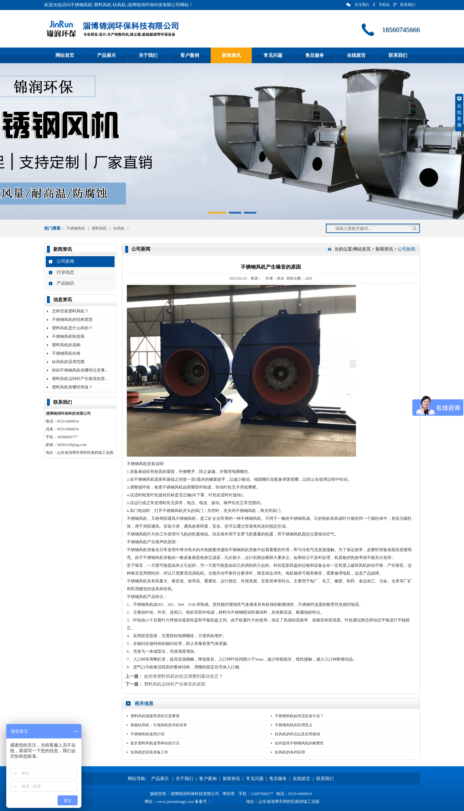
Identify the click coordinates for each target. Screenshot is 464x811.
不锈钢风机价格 (66, 353)
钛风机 (119, 228)
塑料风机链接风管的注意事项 (155, 716)
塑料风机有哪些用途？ (72, 387)
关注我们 (357, 5)
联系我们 (404, 5)
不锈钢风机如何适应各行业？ (299, 716)
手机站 (381, 5)
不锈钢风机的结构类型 (72, 319)
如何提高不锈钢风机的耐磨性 (299, 743)
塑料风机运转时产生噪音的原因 (174, 684)
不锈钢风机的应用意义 (293, 725)
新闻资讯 (231, 55)
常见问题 (273, 55)
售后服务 (314, 55)
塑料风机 (99, 228)
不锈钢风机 (75, 228)
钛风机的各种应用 (290, 752)
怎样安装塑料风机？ (70, 311)
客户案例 (189, 55)
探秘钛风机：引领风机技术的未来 (159, 725)
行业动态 (65, 272)
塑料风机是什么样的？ (72, 328)
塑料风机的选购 (66, 344)
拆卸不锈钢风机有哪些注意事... (80, 370)
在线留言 (356, 55)
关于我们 (148, 55)
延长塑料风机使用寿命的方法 (155, 743)
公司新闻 (65, 261)
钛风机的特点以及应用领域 (297, 734)
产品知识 (65, 283)
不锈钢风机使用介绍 (147, 734)
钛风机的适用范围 (68, 361)
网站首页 (64, 55)
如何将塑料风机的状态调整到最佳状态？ (183, 676)
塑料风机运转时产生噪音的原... (80, 378)
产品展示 (106, 55)
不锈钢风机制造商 (68, 336)
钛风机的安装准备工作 (149, 752)
